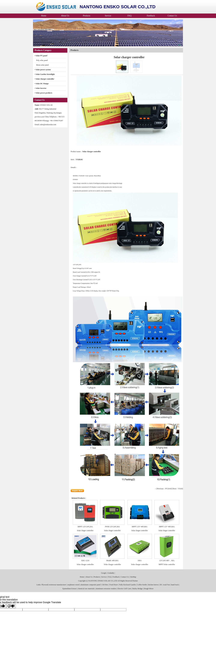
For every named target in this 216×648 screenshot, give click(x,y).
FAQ (129, 16)
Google (103, 573)
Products (86, 16)
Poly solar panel (42, 60)
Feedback (151, 16)
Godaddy (111, 573)
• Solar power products (43, 93)
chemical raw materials (86, 589)
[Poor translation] (11, 606)
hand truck (175, 585)
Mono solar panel (42, 65)
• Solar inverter (40, 88)
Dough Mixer (148, 589)
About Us (65, 16)
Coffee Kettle (142, 585)
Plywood (44, 585)
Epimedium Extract (70, 589)
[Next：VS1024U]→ (180, 489)
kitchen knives (153, 585)
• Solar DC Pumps (42, 84)
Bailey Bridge (137, 589)
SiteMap (133, 577)
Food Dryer (114, 585)
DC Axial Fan (165, 585)
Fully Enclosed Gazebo (127, 585)
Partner (135, 581)
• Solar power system (43, 70)
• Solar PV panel (41, 56)
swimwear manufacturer (57, 585)
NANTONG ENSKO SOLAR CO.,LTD (102, 581)
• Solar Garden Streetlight (45, 74)
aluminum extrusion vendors (106, 589)
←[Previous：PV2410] (163, 489)
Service (108, 16)
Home (43, 16)
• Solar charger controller (44, 79)
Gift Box (105, 585)
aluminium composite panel (90, 585)
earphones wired (73, 585)
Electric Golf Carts (124, 589)
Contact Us (172, 16)
